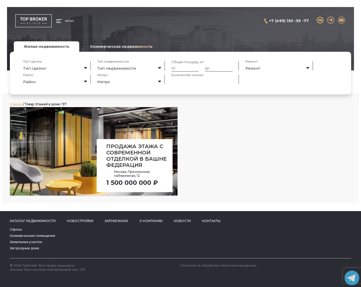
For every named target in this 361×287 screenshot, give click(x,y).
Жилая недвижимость (46, 46)
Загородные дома (24, 248)
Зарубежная (116, 221)
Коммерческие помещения (32, 236)
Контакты (211, 221)
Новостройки (80, 221)
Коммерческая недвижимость (121, 46)
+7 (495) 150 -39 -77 (289, 20)
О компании (150, 221)
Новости (182, 221)
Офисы (16, 229)
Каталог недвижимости (33, 221)
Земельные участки (26, 242)
